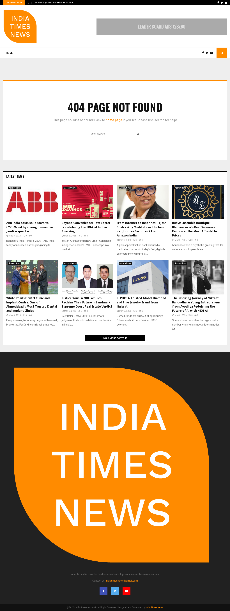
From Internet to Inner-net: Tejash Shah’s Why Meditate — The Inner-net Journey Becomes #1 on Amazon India (142, 229)
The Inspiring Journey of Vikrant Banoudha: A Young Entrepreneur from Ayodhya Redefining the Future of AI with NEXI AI (196, 304)
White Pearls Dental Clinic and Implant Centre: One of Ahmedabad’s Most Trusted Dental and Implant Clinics (31, 304)
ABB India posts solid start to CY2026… (55, 2)
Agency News (14, 188)
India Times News (154, 607)
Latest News (15, 176)
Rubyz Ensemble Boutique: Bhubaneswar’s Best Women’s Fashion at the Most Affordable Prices (194, 229)
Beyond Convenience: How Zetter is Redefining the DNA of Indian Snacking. (86, 227)
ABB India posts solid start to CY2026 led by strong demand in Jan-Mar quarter (29, 227)
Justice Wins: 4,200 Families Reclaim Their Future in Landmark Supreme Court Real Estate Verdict (87, 302)
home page (114, 120)
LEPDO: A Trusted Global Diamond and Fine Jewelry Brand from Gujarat (141, 302)
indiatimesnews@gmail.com (122, 580)
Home (9, 53)
